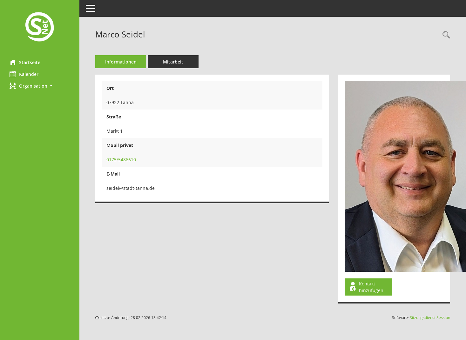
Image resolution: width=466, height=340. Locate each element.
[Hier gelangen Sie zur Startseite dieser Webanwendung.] (39, 27)
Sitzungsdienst (430, 317)
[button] (39, 86)
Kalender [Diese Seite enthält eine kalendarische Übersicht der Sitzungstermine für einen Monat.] (24, 74)
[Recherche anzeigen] (444, 35)
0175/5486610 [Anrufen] (121, 160)
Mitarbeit (173, 62)
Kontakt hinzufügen (365, 287)
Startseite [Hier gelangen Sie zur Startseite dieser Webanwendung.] (25, 62)
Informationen (121, 62)
